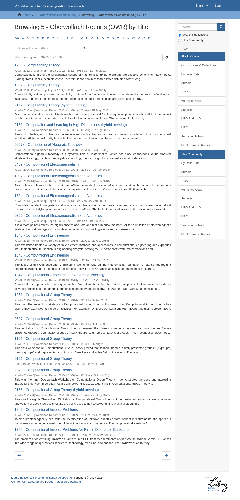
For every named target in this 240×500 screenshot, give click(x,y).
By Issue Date (190, 74)
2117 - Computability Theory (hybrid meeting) (51, 105)
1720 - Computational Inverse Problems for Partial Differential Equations (72, 429)
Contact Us (18, 481)
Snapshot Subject (192, 136)
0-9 (17, 38)
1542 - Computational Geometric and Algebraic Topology (60, 275)
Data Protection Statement (64, 481)
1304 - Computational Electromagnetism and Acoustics (58, 196)
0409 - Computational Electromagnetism (47, 164)
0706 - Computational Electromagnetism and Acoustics (58, 215)
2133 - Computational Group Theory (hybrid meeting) (57, 390)
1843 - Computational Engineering (42, 235)
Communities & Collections (198, 65)
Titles (184, 92)
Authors (186, 83)
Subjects (187, 109)
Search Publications (193, 35)
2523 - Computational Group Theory (43, 370)
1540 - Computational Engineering (42, 255)
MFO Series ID (191, 118)
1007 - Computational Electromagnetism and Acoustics (58, 176)
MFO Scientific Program (196, 145)
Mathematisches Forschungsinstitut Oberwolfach (42, 477)
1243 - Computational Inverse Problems (46, 410)
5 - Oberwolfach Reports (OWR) (56, 15)
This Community (190, 40)
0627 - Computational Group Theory (43, 319)
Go (84, 48)
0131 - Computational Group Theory (43, 359)
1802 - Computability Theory (37, 85)
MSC (184, 127)
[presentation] (158, 348)
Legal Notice (36, 481)
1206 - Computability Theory (37, 65)
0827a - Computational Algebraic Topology (48, 144)
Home (26, 15)
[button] (202, 5)
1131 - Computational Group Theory (43, 339)
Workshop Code (191, 100)
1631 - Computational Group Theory (43, 295)
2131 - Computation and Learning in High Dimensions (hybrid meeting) (71, 125)
